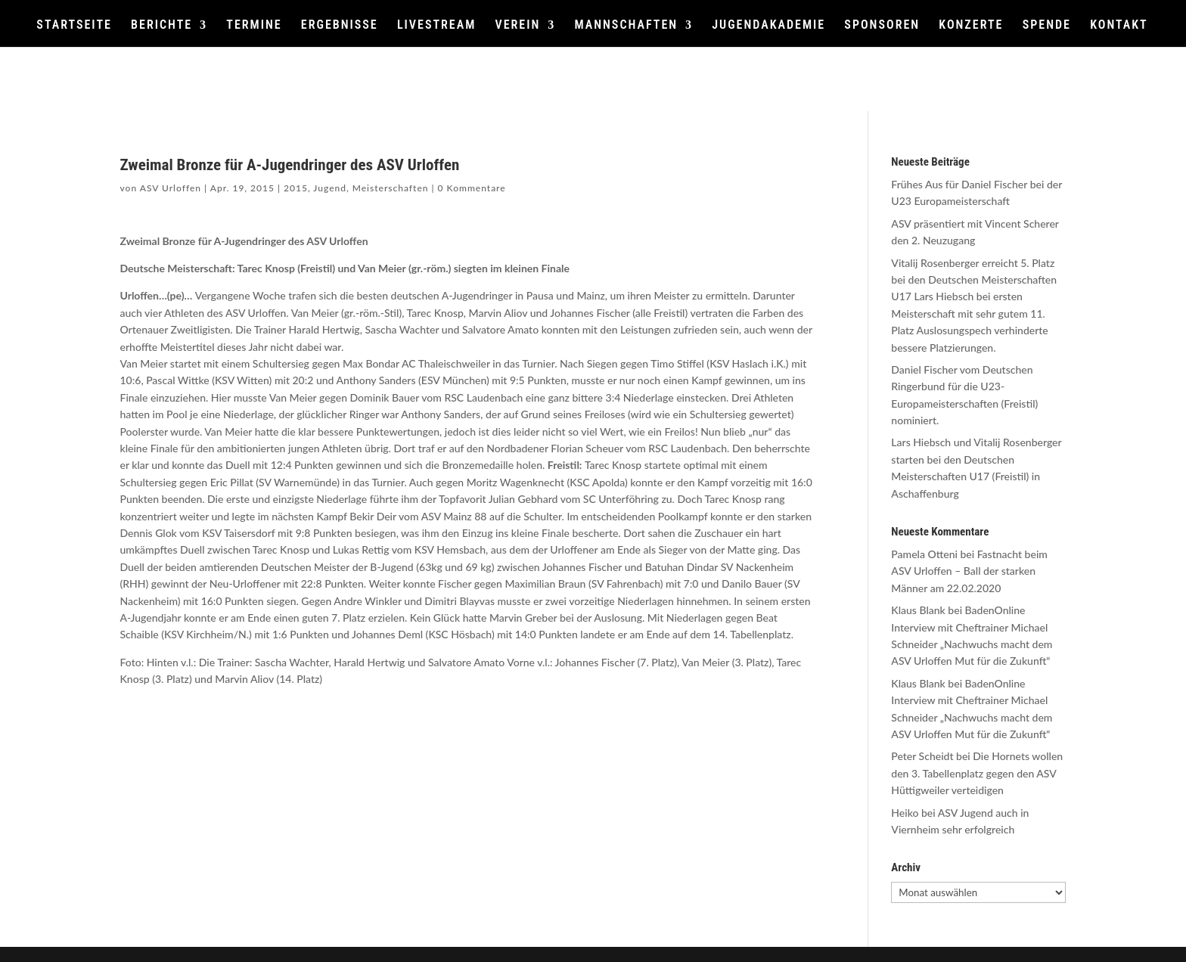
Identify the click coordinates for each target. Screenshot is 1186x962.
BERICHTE (161, 26)
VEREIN (517, 26)
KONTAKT (1118, 26)
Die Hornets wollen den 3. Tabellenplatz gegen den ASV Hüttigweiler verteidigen (977, 772)
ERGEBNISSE (339, 26)
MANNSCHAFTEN (626, 26)
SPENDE (1047, 26)
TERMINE (253, 26)
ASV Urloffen (170, 188)
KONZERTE (971, 26)
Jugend (329, 188)
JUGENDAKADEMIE (768, 26)
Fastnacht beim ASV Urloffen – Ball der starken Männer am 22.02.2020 (969, 571)
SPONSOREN (882, 26)
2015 (296, 188)
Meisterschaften (390, 188)
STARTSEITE (74, 26)
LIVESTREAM (436, 26)
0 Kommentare (472, 188)
